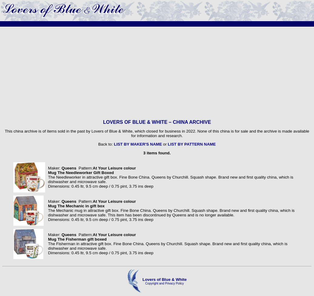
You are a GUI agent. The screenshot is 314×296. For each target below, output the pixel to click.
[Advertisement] (157, 73)
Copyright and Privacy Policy (164, 283)
